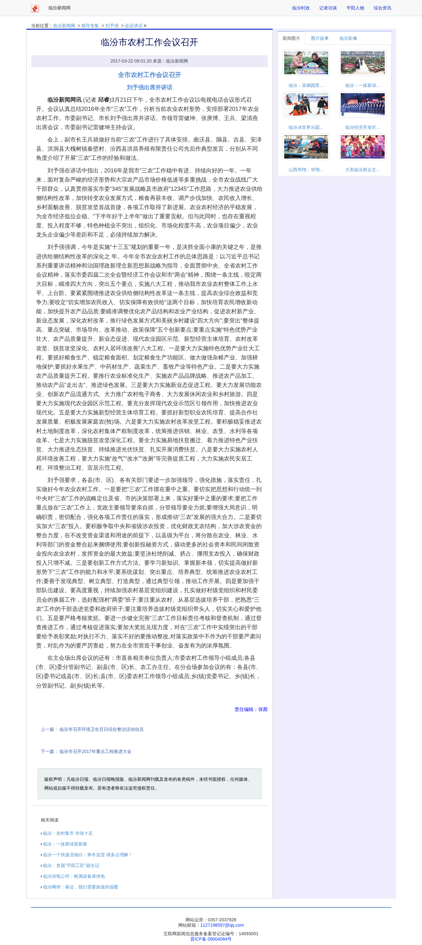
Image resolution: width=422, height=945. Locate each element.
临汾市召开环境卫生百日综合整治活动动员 (101, 729)
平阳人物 (355, 7)
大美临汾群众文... (362, 169)
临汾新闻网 (64, 25)
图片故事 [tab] (320, 38)
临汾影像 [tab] (348, 38)
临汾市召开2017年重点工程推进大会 (95, 751)
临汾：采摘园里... (306, 85)
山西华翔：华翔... (306, 169)
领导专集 (90, 25)
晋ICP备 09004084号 (211, 939)
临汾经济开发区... (362, 127)
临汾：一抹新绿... (362, 85)
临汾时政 (301, 7)
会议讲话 (134, 25)
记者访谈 (328, 7)
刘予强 (112, 25)
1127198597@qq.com (222, 925)
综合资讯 (382, 7)
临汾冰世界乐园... (306, 127)
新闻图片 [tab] (291, 38)
